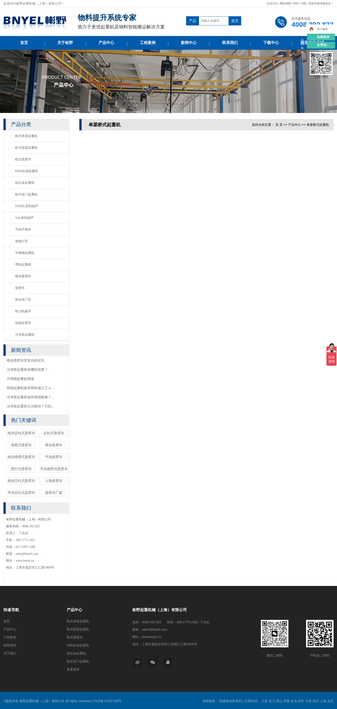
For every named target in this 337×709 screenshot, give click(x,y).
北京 (330, 701)
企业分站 (272, 3)
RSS (296, 3)
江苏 (265, 701)
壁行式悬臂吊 (21, 469)
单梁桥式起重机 (318, 124)
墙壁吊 (20, 288)
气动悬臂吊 (53, 457)
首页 (24, 43)
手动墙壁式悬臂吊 (54, 469)
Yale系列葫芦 (24, 218)
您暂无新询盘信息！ (321, 3)
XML (304, 3)
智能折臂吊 (23, 323)
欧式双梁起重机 (26, 147)
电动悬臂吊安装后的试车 (25, 360)
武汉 (316, 701)
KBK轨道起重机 (26, 171)
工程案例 (147, 43)
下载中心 (271, 43)
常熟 (287, 701)
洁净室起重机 (24, 334)
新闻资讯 (9, 645)
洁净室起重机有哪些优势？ (27, 369)
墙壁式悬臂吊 (21, 445)
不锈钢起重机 (24, 253)
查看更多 (73, 669)
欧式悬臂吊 (23, 159)
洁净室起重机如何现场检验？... (30, 397)
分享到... (323, 45)
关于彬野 (65, 43)
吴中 (301, 701)
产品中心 (106, 43)
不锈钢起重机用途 (20, 379)
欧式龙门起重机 (26, 194)
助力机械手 (23, 311)
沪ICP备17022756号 (106, 701)
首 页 (279, 124)
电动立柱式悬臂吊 (21, 481)
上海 (323, 701)
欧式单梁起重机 (26, 136)
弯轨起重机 (23, 264)
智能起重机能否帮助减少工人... (30, 388)
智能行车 (21, 241)
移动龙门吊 (23, 299)
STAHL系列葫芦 (26, 206)
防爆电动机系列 (231, 701)
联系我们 (230, 43)
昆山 (279, 701)
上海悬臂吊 (53, 481)
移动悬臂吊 (23, 276)
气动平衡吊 (23, 229)
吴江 (272, 701)
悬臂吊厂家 (53, 493)
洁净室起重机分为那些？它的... (30, 406)
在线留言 (323, 37)
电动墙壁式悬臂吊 (21, 457)
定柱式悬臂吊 (54, 433)
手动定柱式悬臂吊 (21, 493)
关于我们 (9, 653)
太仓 (294, 701)
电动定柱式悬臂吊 (21, 433)
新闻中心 (188, 43)
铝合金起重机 (24, 182)
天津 (308, 701)
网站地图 (286, 3)
